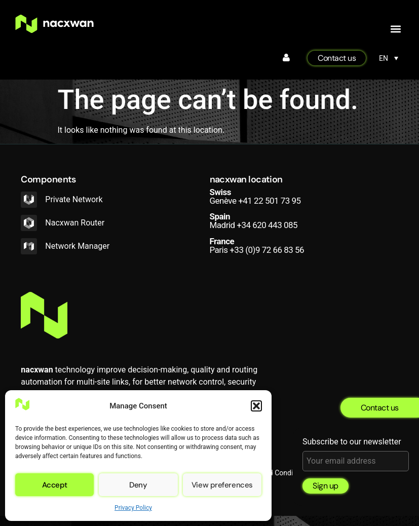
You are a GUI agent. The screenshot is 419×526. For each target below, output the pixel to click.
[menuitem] (388, 58)
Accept (54, 485)
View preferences (222, 485)
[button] (256, 406)
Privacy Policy (133, 507)
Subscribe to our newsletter (355, 454)
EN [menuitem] (383, 58)
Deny (138, 485)
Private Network (73, 199)
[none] (388, 58)
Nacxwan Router (74, 223)
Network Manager (77, 246)
